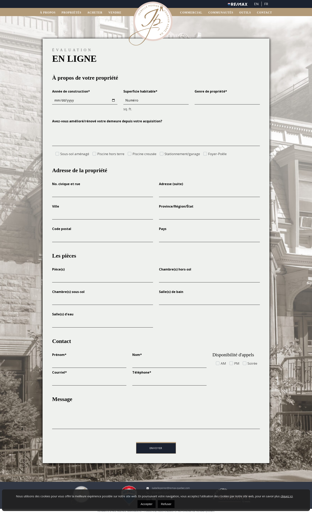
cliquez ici (287, 496)
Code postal (61, 229)
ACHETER (94, 13)
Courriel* (59, 372)
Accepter (146, 504)
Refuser (166, 504)
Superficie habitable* (140, 91)
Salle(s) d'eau (62, 314)
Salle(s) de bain (171, 292)
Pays (162, 229)
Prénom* (59, 355)
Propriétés (71, 13)
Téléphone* (141, 372)
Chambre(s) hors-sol (175, 269)
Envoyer (156, 448)
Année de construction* (71, 91)
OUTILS (245, 13)
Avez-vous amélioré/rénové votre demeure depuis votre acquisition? (107, 121)
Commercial (191, 13)
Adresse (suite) (171, 184)
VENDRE (114, 13)
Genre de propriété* (211, 91)
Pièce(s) (58, 269)
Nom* (137, 355)
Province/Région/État (176, 206)
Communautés (220, 13)
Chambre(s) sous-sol (68, 292)
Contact (264, 13)
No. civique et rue (66, 184)
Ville (55, 206)
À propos (48, 13)
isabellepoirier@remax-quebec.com (168, 488)
